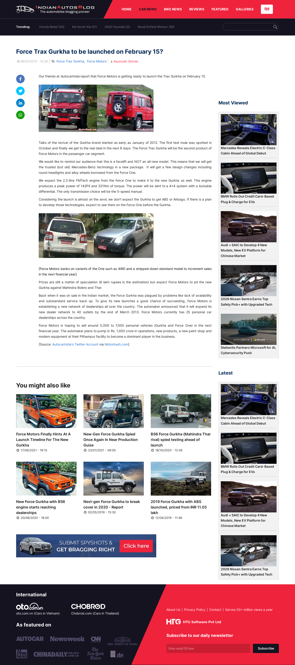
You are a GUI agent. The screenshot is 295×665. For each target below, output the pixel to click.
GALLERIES (245, 9)
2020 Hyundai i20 (117, 27)
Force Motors (96, 61)
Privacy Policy (194, 610)
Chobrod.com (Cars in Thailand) (95, 613)
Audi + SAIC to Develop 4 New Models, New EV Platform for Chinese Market (244, 250)
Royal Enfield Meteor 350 (156, 27)
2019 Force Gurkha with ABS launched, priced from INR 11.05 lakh (179, 507)
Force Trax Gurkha (70, 61)
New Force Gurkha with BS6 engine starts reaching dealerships (40, 507)
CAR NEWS (147, 9)
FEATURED (220, 9)
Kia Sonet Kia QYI (84, 27)
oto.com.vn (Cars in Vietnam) (38, 613)
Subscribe (266, 648)
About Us (173, 610)
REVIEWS (196, 9)
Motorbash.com (116, 344)
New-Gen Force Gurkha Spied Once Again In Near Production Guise (110, 439)
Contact (215, 610)
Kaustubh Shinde (123, 61)
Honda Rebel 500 (51, 27)
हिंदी (266, 9)
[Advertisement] (248, 70)
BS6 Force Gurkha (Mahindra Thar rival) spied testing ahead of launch (181, 439)
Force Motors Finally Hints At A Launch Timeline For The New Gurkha (43, 439)
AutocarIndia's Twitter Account (75, 344)
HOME (127, 9)
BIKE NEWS (173, 9)
